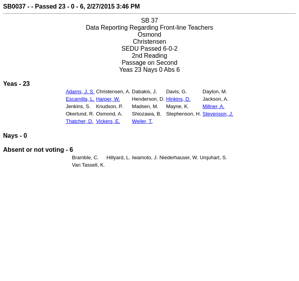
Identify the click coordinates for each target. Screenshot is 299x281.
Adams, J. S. (80, 91)
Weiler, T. (142, 121)
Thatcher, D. (79, 121)
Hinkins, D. (178, 99)
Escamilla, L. (80, 99)
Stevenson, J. (217, 114)
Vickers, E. (108, 121)
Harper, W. (108, 99)
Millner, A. (213, 106)
